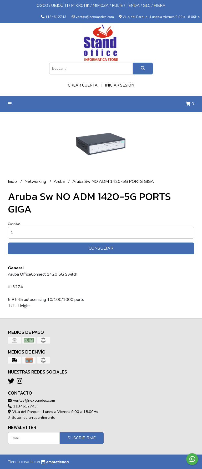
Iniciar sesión (119, 85)
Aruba (60, 181)
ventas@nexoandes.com (31, 400)
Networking (35, 181)
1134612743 (22, 406)
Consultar (101, 248)
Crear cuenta (83, 85)
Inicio (13, 181)
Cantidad (14, 224)
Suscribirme (82, 438)
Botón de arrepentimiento (31, 417)
